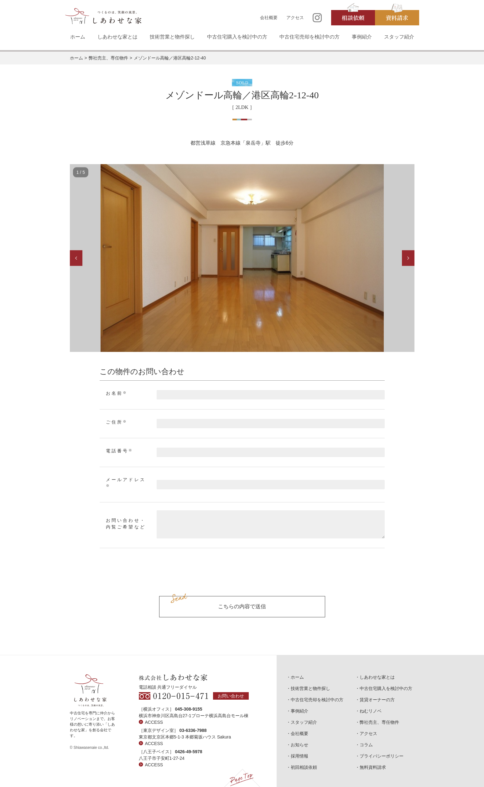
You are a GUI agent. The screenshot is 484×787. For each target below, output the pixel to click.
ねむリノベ (371, 710)
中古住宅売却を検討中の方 (309, 36)
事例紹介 (362, 36)
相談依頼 (353, 17)
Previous (76, 259)
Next (408, 259)
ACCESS (154, 722)
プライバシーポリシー (381, 756)
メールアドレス (126, 482)
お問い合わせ (231, 695)
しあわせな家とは (117, 36)
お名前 (117, 393)
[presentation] (242, 579)
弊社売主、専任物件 (108, 57)
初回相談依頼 (304, 767)
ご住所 (117, 421)
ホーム (77, 36)
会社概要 (269, 17)
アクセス (295, 17)
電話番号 (119, 450)
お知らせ (299, 744)
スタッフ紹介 (399, 36)
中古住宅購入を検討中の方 (237, 36)
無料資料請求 (373, 767)
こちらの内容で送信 (242, 607)
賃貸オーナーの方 (377, 699)
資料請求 (397, 17)
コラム (366, 744)
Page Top (242, 778)
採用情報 (299, 756)
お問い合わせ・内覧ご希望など (126, 523)
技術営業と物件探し (172, 36)
